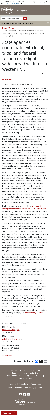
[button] (21, 395)
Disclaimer (12, 384)
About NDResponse (15, 388)
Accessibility (29, 388)
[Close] (48, 23)
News (11, 28)
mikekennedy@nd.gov (11, 339)
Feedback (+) (9, 413)
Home (4, 28)
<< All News (7, 79)
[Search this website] (25, 18)
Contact (39, 388)
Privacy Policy (23, 384)
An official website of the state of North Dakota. (13, 3)
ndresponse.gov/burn (34, 313)
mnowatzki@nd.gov (10, 329)
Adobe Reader (36, 384)
